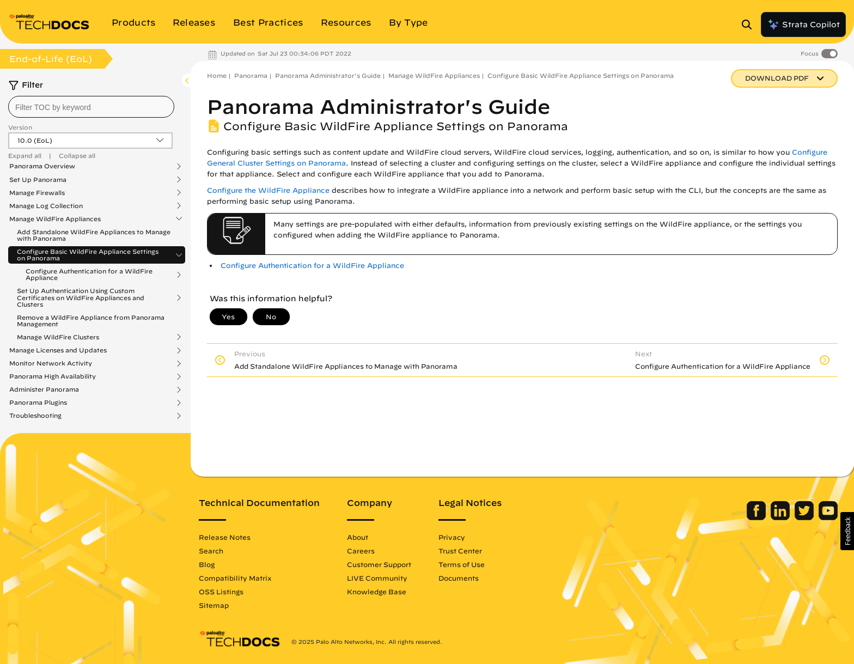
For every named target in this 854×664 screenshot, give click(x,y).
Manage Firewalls (37, 193)
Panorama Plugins (38, 402)
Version (20, 127)
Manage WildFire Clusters (58, 337)
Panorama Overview (42, 166)
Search (211, 551)
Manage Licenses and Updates (58, 350)
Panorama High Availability (52, 376)
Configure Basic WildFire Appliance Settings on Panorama (87, 254)
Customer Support (379, 564)
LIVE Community (377, 578)
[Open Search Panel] (750, 24)
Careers (361, 551)
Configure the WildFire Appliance (268, 190)
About (357, 537)
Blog (207, 564)
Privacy (451, 537)
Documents (458, 578)
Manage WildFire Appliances (55, 219)
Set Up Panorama (37, 179)
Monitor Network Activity (50, 363)
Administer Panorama (44, 389)
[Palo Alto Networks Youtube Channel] (828, 517)
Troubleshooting (35, 415)
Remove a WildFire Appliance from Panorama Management (90, 320)
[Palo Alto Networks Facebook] (757, 517)
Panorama (250, 75)
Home (217, 75)
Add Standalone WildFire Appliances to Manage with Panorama (93, 235)
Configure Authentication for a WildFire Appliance (89, 274)
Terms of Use (461, 564)
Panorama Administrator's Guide (328, 75)
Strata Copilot (803, 24)
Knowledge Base (376, 591)
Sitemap (214, 605)
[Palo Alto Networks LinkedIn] (781, 517)
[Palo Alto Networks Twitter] (805, 517)
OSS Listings (221, 591)
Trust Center (460, 551)
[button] (847, 531)
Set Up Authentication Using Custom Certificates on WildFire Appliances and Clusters (80, 297)
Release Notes (225, 537)
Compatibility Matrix (235, 578)
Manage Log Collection (46, 206)
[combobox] (91, 107)
